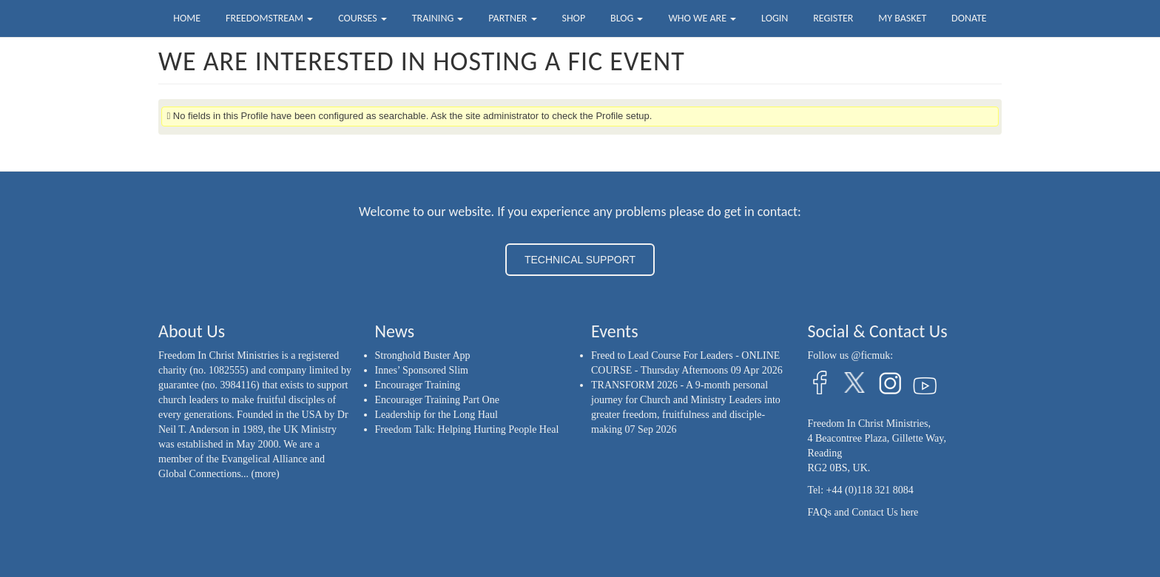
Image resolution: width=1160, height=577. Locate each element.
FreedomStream (269, 18)
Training (438, 18)
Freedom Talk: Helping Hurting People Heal (467, 429)
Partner (512, 18)
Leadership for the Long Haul (436, 414)
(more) (266, 473)
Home (186, 18)
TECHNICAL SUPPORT (580, 260)
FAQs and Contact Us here (863, 512)
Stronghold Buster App (423, 355)
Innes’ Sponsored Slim (422, 370)
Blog (626, 18)
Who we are (702, 18)
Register (833, 18)
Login (774, 18)
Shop (573, 18)
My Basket (902, 18)
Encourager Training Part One (437, 399)
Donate (969, 18)
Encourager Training (417, 385)
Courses (362, 18)
